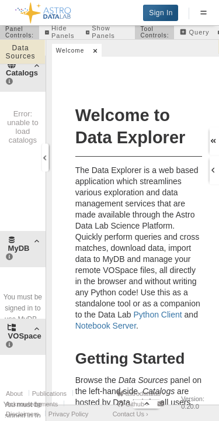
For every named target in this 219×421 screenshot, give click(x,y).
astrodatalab (141, 393)
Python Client (157, 314)
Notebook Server (105, 325)
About (14, 393)
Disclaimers (22, 413)
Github (132, 404)
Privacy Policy (68, 413)
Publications (49, 393)
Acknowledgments (32, 404)
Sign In (161, 13)
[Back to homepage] (43, 11)
